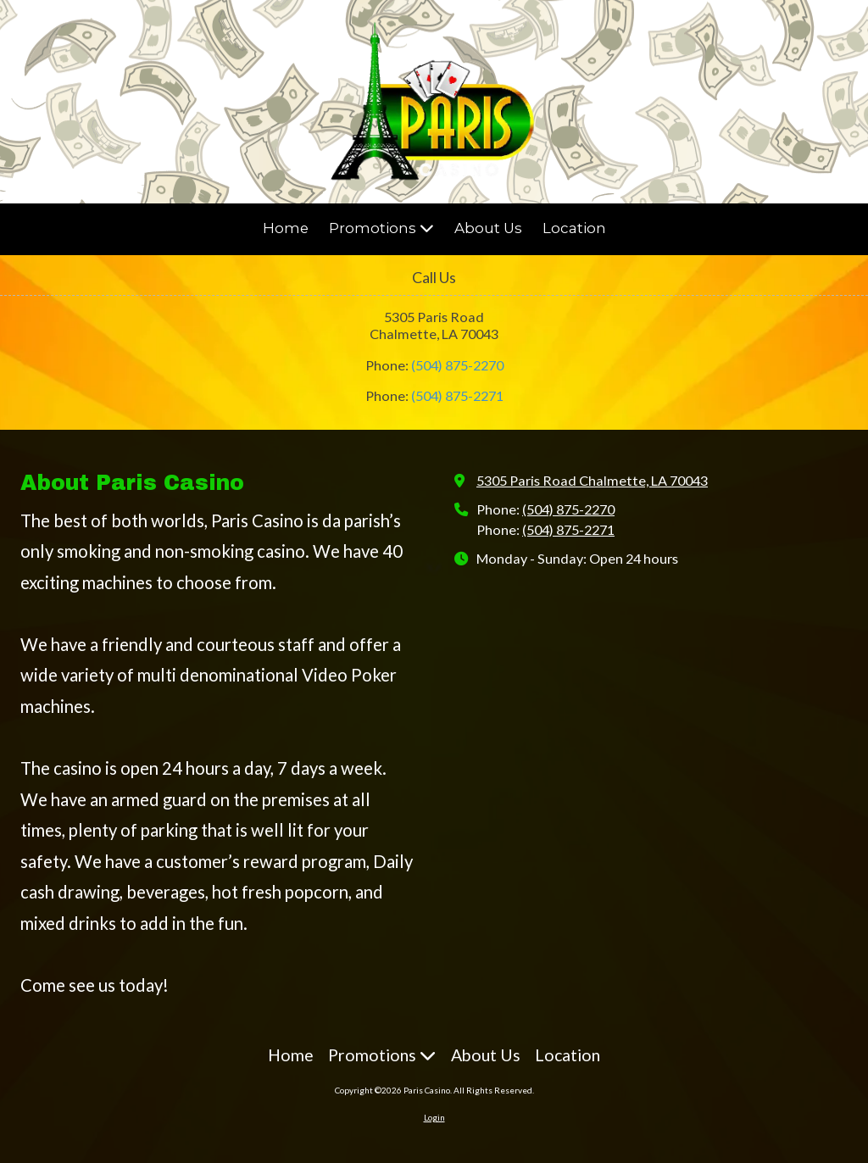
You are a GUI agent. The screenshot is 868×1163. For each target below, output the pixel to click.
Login (434, 1117)
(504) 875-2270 (457, 365)
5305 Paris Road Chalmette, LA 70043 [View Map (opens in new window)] (592, 480)
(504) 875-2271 (457, 395)
